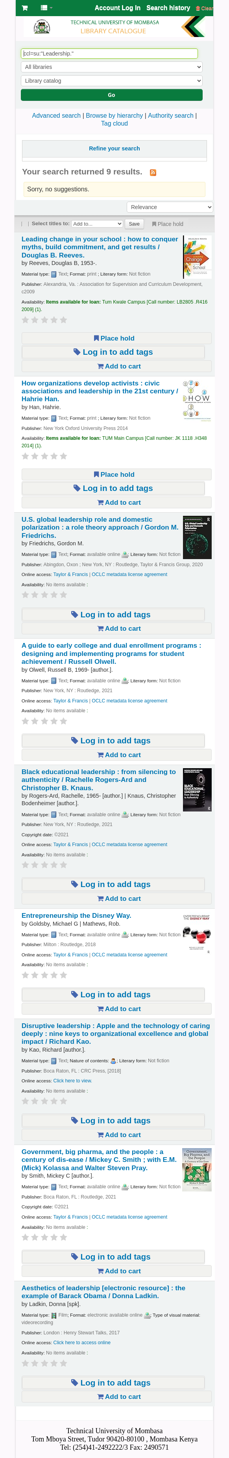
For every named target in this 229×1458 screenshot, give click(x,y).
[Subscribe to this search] (153, 172)
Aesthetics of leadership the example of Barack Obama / (103, 1292)
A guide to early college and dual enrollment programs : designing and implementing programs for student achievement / (111, 653)
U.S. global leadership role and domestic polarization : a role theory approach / (100, 527)
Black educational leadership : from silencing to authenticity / (99, 780)
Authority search (171, 115)
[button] (24, 8)
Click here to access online (82, 1342)
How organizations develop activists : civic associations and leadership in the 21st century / (100, 391)
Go (111, 94)
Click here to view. (73, 1081)
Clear (204, 8)
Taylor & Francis (71, 574)
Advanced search (56, 115)
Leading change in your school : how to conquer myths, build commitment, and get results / (100, 247)
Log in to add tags (113, 351)
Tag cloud (114, 123)
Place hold (167, 224)
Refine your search (114, 148)
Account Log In (117, 7)
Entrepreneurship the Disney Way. (76, 915)
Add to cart (119, 366)
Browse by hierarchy (114, 115)
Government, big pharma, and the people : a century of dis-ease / (99, 1160)
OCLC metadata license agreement (129, 574)
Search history (168, 7)
